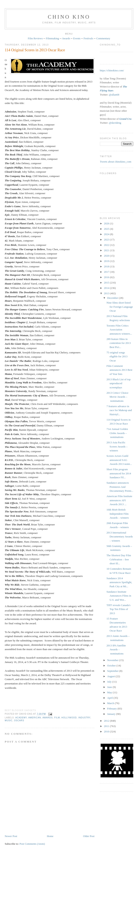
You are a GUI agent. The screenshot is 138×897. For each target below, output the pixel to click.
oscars (19, 720)
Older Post (88, 836)
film (57, 717)
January (111, 713)
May (110, 692)
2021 (107, 250)
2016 (107, 277)
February (112, 708)
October (111, 665)
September (113, 670)
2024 (107, 234)
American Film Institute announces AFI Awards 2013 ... (119, 500)
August (111, 676)
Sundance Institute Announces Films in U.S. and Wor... (118, 595)
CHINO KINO (69, 17)
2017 (107, 271)
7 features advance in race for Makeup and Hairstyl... (119, 410)
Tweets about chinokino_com (115, 161)
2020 (107, 255)
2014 (107, 287)
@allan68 (114, 94)
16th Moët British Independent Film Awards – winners (117, 513)
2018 (107, 266)
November (113, 660)
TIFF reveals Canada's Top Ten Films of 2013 (118, 609)
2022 (107, 244)
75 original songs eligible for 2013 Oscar (116, 356)
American (34, 717)
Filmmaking (52, 38)
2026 (107, 223)
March (111, 703)
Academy (21, 717)
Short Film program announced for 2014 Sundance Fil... (118, 473)
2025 (107, 228)
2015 (107, 282)
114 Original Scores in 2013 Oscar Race (35, 50)
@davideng (115, 122)
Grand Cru (125, 118)
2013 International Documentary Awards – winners (119, 536)
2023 (107, 239)
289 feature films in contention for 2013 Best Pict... (118, 343)
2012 (107, 720)
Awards (66, 38)
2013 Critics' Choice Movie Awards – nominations (117, 396)
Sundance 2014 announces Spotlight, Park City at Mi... (119, 582)
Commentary (103, 38)
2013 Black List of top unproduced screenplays (118, 383)
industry (84, 717)
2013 (107, 293)
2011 (107, 726)
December (113, 297)
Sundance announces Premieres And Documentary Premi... (119, 486)
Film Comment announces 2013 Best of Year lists (119, 370)
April (110, 697)
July (109, 681)
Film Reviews (35, 38)
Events (76, 38)
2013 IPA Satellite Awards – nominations (116, 649)
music (9, 720)
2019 (107, 261)
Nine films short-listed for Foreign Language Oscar (119, 306)
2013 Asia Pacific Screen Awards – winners (116, 446)
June (110, 687)
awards (47, 717)
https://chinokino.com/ (112, 70)
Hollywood (69, 717)
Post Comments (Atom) (32, 843)
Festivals (88, 38)
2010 (107, 731)
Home (50, 836)
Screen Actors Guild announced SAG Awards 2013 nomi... (119, 459)
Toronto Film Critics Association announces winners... (119, 329)
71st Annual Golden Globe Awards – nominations (117, 433)
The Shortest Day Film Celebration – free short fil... (118, 559)
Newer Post (11, 836)
